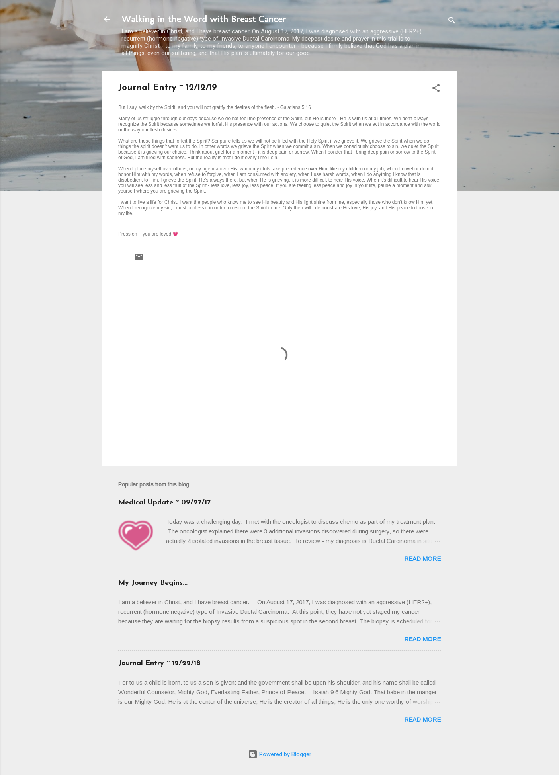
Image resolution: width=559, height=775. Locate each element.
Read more (422, 558)
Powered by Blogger (279, 754)
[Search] (452, 22)
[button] (436, 89)
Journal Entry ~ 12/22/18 (159, 663)
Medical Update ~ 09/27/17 (164, 502)
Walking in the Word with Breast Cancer (203, 19)
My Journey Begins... (153, 583)
